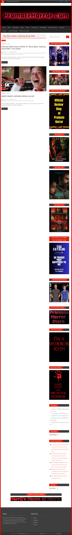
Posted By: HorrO (5, 51)
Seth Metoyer (54, 469)
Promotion (4, 89)
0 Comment (13, 51)
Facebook (35, 520)
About (3, 27)
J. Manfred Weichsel (55, 453)
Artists (9, 27)
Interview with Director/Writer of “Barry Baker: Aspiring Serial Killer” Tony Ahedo (23, 48)
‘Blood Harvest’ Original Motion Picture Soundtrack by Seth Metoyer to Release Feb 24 (59, 471)
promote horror (8, 54)
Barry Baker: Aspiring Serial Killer (9, 53)
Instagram (35, 522)
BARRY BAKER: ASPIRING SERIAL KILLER (17, 96)
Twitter (34, 518)
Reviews (4, 31)
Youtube (35, 524)
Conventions (34, 27)
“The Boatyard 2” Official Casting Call (59, 413)
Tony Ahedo (21, 54)
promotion (25, 100)
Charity (27, 27)
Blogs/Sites (15, 27)
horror (16, 53)
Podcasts (61, 27)
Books (22, 27)
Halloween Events (52, 27)
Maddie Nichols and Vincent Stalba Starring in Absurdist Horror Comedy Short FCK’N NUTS (59, 465)
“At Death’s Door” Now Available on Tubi (60, 415)
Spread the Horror (15, 54)
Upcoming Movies (13, 31)
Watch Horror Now (24, 31)
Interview (3, 40)
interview (19, 53)
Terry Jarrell (54, 444)
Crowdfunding (43, 27)
